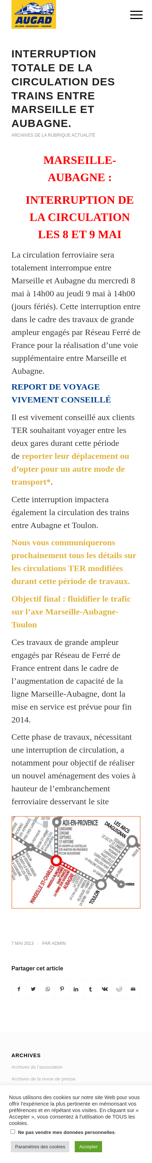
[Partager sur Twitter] (33, 989)
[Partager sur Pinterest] (62, 989)
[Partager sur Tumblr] (90, 989)
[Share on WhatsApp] (48, 989)
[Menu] (131, 15)
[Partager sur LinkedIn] (76, 989)
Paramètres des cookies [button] (40, 1146)
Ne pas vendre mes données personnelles (66, 1132)
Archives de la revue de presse (43, 1079)
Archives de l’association (37, 1067)
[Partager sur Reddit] (119, 989)
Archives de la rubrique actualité (53, 135)
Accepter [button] (88, 1146)
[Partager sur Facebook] (19, 989)
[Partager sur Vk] (105, 989)
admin (59, 943)
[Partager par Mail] (133, 989)
